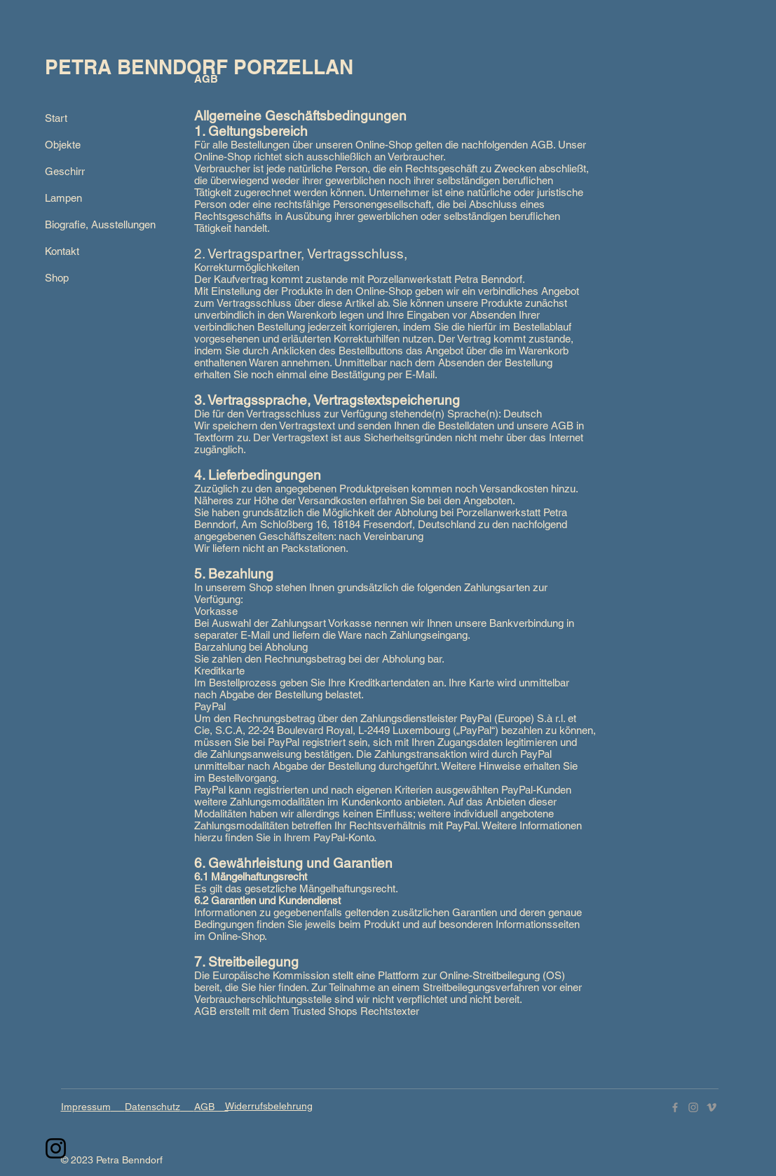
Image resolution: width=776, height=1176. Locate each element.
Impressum (86, 1106)
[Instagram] (55, 1148)
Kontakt (62, 251)
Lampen (63, 198)
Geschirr (65, 171)
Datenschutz (152, 1106)
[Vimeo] (711, 1107)
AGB (211, 1106)
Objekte (63, 145)
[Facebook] (675, 1107)
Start (56, 118)
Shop (57, 278)
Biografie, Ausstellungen (97, 224)
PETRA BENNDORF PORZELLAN (199, 66)
